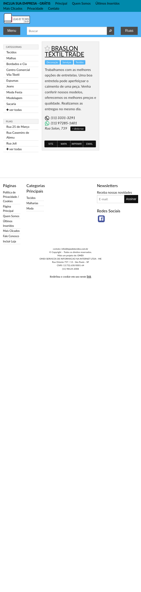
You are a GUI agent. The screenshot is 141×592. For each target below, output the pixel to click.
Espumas (12, 80)
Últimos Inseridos (107, 3)
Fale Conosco (11, 236)
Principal (61, 3)
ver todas (14, 110)
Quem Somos (81, 3)
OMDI (80, 255)
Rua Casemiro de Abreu (17, 135)
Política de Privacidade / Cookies (11, 197)
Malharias (32, 203)
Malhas (11, 58)
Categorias (14, 47)
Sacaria (11, 104)
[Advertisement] (120, 107)
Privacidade (35, 8)
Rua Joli (11, 143)
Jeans (10, 86)
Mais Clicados (12, 8)
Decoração (52, 62)
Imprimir (76, 144)
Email (89, 144)
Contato (53, 8)
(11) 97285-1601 (64, 123)
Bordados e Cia (16, 64)
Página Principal (8, 209)
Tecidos (11, 52)
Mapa (64, 144)
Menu (11, 30)
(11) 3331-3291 (63, 118)
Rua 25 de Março (17, 126)
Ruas (129, 30)
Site (50, 144)
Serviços (66, 62)
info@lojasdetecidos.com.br (75, 248)
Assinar (131, 199)
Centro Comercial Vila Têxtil (18, 72)
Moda (29, 208)
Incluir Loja (9, 241)
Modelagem (14, 98)
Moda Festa (14, 92)
